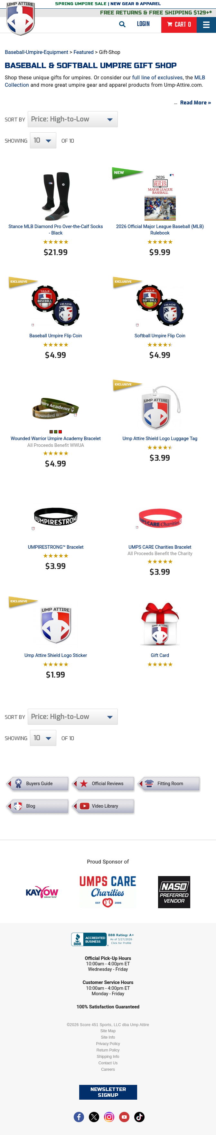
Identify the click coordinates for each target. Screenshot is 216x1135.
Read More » (195, 102)
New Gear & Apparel (135, 3)
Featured (83, 52)
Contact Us (108, 1063)
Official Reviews (107, 783)
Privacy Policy (108, 1044)
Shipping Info (108, 1056)
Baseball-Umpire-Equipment (36, 52)
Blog (30, 806)
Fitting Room (170, 783)
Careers (108, 1069)
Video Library (105, 806)
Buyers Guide (39, 783)
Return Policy (108, 1050)
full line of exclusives (157, 78)
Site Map (108, 1031)
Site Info (108, 1037)
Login (143, 24)
